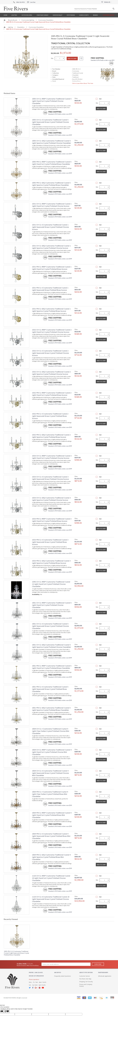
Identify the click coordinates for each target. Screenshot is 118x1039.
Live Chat (31, 2)
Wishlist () (105, 2)
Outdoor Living (27, 15)
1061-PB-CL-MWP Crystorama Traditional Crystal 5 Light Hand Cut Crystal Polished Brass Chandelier (51, 667)
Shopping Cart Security (86, 981)
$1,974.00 (65, 52)
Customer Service (108, 15)
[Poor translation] (7, 1011)
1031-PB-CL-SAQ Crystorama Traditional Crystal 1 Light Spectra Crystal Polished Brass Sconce (51, 310)
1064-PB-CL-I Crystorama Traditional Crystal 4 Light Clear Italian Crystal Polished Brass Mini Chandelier (50, 794)
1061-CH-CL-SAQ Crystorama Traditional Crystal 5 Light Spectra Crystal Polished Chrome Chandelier (51, 646)
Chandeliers (21, 27)
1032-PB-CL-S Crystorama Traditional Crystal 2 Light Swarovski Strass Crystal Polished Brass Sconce (50, 416)
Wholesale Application (104, 976)
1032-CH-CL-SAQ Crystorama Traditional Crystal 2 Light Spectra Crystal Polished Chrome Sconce (51, 373)
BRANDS (95, 15)
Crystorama (71, 15)
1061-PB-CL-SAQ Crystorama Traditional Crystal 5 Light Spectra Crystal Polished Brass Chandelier (51, 709)
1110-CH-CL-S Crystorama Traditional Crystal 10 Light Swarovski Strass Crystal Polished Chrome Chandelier (50, 899)
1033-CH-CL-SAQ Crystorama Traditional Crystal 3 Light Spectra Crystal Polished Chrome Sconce (51, 499)
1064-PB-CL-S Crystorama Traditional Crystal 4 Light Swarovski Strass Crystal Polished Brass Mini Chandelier (51, 836)
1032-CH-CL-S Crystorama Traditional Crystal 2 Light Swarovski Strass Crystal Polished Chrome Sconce (50, 353)
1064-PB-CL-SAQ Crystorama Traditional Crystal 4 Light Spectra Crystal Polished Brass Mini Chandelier (51, 857)
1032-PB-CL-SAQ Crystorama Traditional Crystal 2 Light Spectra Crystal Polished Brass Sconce (51, 436)
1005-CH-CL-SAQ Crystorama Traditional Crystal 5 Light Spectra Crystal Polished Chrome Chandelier (51, 142)
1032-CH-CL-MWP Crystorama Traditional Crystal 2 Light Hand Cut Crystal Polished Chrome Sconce (51, 331)
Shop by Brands (12, 20)
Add (100, 99)
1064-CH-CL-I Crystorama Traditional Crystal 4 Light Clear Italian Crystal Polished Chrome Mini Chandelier (50, 731)
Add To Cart (101, 108)
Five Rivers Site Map (85, 979)
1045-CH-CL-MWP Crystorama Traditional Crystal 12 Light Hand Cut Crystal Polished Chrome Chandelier (51, 584)
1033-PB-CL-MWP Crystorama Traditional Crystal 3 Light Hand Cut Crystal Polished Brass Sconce (51, 520)
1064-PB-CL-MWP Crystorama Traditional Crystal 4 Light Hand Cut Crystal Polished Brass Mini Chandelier (51, 815)
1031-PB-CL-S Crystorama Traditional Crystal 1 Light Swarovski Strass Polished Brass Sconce (50, 289)
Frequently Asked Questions (62, 976)
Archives (57, 972)
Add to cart (72, 58)
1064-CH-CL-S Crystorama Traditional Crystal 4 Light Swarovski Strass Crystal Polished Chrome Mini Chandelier (50, 773)
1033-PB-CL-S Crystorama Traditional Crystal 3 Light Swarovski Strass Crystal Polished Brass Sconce (50, 542)
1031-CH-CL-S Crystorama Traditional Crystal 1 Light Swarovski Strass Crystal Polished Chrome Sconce (50, 227)
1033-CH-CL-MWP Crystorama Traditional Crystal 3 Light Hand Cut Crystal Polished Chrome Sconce (51, 457)
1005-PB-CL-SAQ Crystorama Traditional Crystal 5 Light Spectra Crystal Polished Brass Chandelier (51, 184)
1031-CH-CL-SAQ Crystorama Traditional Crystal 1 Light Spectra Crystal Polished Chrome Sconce (51, 247)
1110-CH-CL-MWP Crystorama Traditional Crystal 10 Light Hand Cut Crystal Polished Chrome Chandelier (51, 878)
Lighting (14, 15)
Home (5, 15)
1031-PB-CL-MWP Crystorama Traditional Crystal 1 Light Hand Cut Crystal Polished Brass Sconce (51, 268)
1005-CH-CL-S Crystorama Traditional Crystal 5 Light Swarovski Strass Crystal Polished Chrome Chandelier (50, 122)
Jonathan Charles (42, 15)
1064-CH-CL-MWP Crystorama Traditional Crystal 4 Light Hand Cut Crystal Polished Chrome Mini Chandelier (51, 752)
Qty (52, 58)
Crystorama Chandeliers (45, 20)
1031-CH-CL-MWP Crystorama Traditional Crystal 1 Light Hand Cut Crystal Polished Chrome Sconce (51, 205)
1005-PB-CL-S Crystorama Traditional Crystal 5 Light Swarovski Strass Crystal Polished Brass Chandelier (16, 953)
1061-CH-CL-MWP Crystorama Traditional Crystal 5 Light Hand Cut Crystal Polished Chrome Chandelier (51, 605)
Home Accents (84, 15)
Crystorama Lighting (27, 20)
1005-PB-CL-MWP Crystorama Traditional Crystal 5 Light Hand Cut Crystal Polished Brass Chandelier (51, 163)
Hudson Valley (57, 15)
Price (76, 98)
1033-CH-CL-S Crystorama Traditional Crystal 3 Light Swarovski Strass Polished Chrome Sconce (50, 478)
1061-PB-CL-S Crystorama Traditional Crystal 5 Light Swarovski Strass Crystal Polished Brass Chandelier (50, 689)
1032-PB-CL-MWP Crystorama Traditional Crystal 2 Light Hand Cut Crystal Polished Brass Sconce (51, 394)
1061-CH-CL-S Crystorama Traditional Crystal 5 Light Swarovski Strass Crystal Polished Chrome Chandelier (50, 626)
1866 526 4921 (19, 2)
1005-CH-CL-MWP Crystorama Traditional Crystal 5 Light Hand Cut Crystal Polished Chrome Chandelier (51, 101)
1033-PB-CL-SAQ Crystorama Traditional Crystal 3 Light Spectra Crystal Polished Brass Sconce (51, 562)
